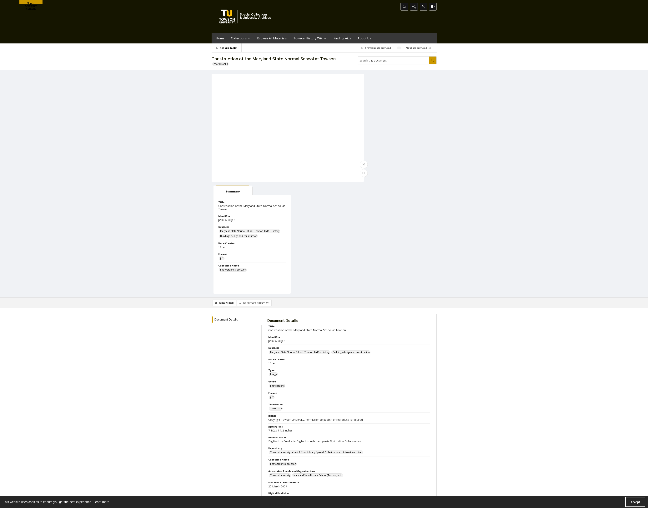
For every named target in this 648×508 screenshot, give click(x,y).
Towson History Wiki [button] (310, 38)
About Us (364, 38)
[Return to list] (228, 47)
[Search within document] (432, 60)
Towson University (222, 491)
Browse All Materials (272, 38)
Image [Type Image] (273, 262)
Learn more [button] (101, 502)
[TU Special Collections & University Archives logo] (246, 16)
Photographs (220, 64)
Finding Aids (342, 38)
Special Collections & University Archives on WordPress (358, 475)
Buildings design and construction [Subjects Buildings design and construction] (388, 124)
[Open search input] (404, 6)
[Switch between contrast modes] (432, 6)
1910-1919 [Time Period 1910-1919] (276, 296)
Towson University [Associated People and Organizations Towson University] (280, 363)
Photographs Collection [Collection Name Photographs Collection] (383, 158)
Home (220, 38)
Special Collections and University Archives (388, 491)
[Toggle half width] (361, 173)
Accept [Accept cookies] (635, 502)
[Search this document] (393, 60)
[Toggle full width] (361, 164)
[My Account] (423, 6)
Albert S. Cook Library (302, 491)
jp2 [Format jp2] (372, 146)
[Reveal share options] (413, 6)
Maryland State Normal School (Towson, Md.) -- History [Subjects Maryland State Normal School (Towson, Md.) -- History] (399, 119)
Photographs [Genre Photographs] (277, 274)
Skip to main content (31, 2)
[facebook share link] (339, 468)
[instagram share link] (331, 468)
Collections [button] (241, 38)
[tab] (382, 78)
